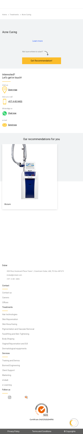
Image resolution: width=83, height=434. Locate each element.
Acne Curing (26, 15)
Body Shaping (8, 339)
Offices (5, 302)
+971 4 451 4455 (13, 279)
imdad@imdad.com (14, 275)
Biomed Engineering (11, 365)
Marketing (6, 375)
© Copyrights (69, 431)
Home (4, 15)
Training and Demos (11, 360)
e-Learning (7, 385)
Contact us (7, 293)
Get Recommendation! (41, 60)
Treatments (14, 15)
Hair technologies (9, 314)
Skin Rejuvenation (10, 319)
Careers (5, 297)
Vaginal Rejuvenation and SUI (15, 344)
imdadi (5, 380)
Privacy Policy (13, 431)
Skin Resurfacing (9, 324)
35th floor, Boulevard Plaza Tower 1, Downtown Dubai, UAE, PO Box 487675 (35, 271)
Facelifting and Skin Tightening (15, 334)
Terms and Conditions (41, 431)
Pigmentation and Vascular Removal (18, 329)
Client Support (8, 370)
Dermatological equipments (14, 348)
